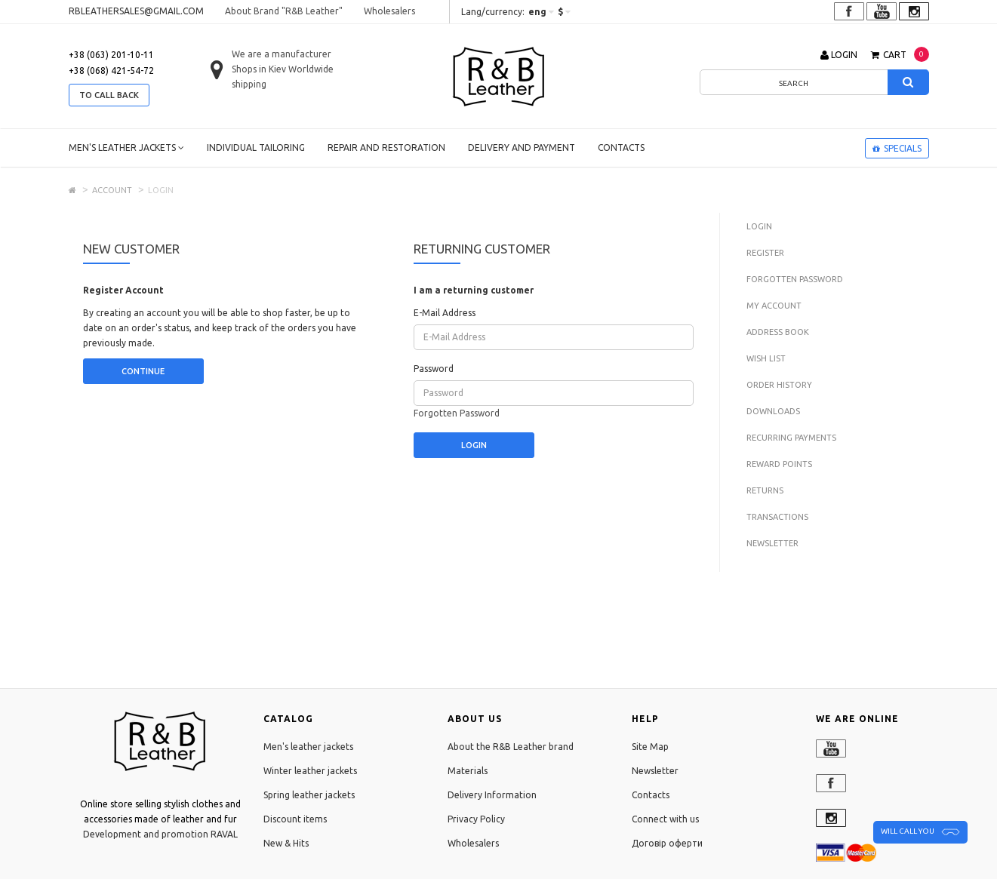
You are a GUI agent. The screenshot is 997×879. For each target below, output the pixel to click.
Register (765, 252)
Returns (764, 490)
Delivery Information (492, 795)
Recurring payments (791, 437)
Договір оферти (667, 843)
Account (112, 190)
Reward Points (779, 464)
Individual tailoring (256, 147)
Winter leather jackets (310, 771)
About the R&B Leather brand (511, 746)
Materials (468, 771)
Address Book (777, 332)
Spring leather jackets (309, 795)
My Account (774, 305)
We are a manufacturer (281, 54)
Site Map (650, 746)
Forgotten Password (457, 413)
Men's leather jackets (126, 147)
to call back (109, 95)
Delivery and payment (521, 147)
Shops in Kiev (259, 69)
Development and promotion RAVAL (160, 834)
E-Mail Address (444, 313)
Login (759, 226)
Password (434, 368)
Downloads (773, 411)
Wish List (766, 358)
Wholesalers (389, 11)
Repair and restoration (386, 147)
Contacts (621, 147)
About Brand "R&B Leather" (284, 11)
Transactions (777, 516)
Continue (143, 371)
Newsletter (772, 543)
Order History (779, 384)
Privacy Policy (476, 819)
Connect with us (665, 819)
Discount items (295, 819)
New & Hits (286, 843)
